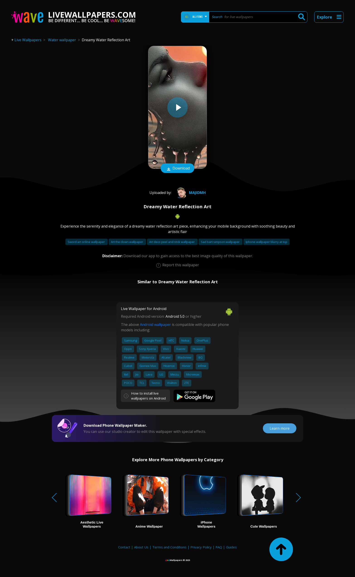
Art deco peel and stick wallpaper (172, 242)
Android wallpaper (155, 324)
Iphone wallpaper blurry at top (266, 242)
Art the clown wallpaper (127, 242)
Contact (124, 547)
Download (177, 169)
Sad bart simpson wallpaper (220, 242)
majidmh (190, 192)
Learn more (280, 428)
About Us (141, 547)
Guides (231, 547)
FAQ (219, 547)
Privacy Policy (201, 547)
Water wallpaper (62, 39)
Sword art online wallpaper (87, 242)
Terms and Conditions (169, 547)
